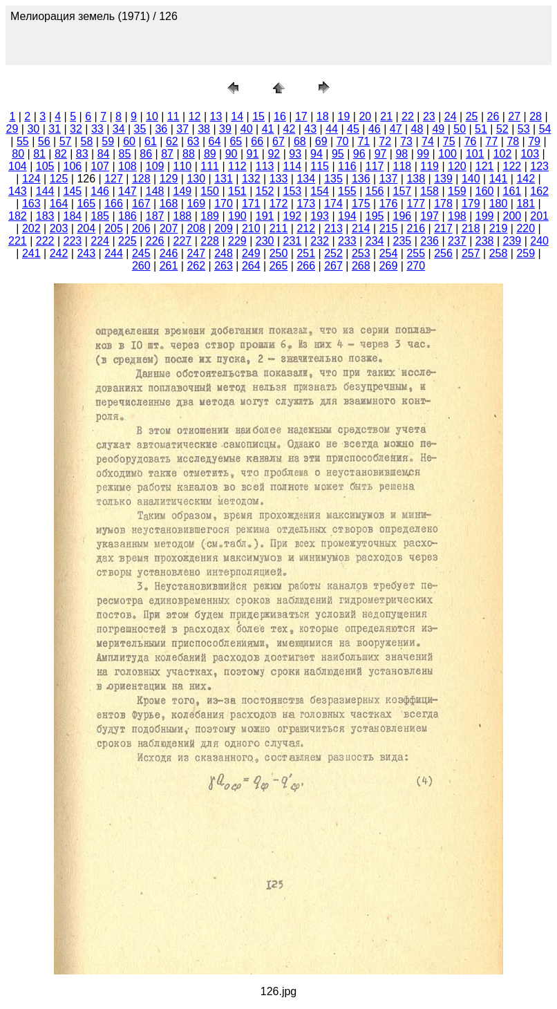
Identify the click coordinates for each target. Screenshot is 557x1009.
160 (484, 191)
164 (59, 203)
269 (388, 266)
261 (169, 266)
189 (209, 216)
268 (361, 266)
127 (113, 179)
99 (423, 154)
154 (319, 191)
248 (223, 253)
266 (305, 266)
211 (279, 228)
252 (333, 253)
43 (310, 129)
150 (209, 191)
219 (498, 228)
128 (141, 179)
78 (513, 141)
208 (196, 228)
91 (253, 154)
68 (300, 141)
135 (333, 179)
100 (447, 154)
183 (45, 216)
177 (415, 203)
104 (17, 166)
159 (457, 191)
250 (279, 253)
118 (402, 166)
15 (258, 116)
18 (323, 116)
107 (100, 166)
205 (113, 228)
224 (100, 241)
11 (173, 116)
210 (251, 228)
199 (484, 216)
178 (443, 203)
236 (429, 241)
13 (216, 116)
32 (76, 129)
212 (305, 228)
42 (289, 129)
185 (100, 216)
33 (97, 129)
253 (361, 253)
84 (103, 154)
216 (415, 228)
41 (268, 129)
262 (196, 266)
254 (388, 253)
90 (231, 154)
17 (301, 116)
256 (443, 253)
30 (33, 129)
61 (150, 141)
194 (347, 216)
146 (100, 191)
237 (457, 241)
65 (235, 141)
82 (61, 154)
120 (457, 166)
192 (292, 216)
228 (209, 241)
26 (493, 116)
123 (539, 166)
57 (65, 141)
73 (406, 141)
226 (155, 241)
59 (108, 141)
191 (265, 216)
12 (195, 116)
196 (402, 216)
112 (237, 166)
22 (408, 116)
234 (375, 241)
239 (512, 241)
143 (17, 191)
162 (539, 191)
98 (401, 154)
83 (82, 154)
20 (365, 116)
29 (12, 129)
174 (333, 203)
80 (18, 154)
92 (273, 154)
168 (169, 203)
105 (45, 166)
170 (223, 203)
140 (471, 179)
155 (347, 191)
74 (428, 141)
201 (539, 216)
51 (481, 129)
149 (182, 191)
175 (361, 203)
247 (196, 253)
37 (182, 129)
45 (353, 129)
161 (512, 191)
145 (73, 191)
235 (402, 241)
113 (265, 166)
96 (359, 154)
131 (223, 179)
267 (333, 266)
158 (429, 191)
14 (237, 116)
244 (113, 253)
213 (333, 228)
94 (316, 154)
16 (280, 116)
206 (141, 228)
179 (471, 203)
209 (223, 228)
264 (251, 266)
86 (146, 154)
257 (471, 253)
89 (210, 154)
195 (375, 216)
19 (344, 116)
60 (129, 141)
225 (127, 241)
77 (492, 141)
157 (402, 191)
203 (59, 228)
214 (361, 228)
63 (193, 141)
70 (343, 141)
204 (86, 228)
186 (127, 216)
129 (169, 179)
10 (152, 116)
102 (502, 154)
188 (182, 216)
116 (347, 166)
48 (417, 129)
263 (223, 266)
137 (388, 179)
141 (498, 179)
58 (87, 141)
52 (502, 129)
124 (31, 179)
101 (475, 154)
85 (125, 154)
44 (331, 129)
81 (39, 154)
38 (204, 129)
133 (279, 179)
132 (251, 179)
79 (534, 141)
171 (251, 203)
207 (169, 228)
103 (529, 154)
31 (54, 129)
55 (23, 141)
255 (415, 253)
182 (17, 216)
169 (196, 203)
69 (321, 141)
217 (443, 228)
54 (545, 129)
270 (415, 266)
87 (167, 154)
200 (512, 216)
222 (45, 241)
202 (31, 228)
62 (172, 141)
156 (375, 191)
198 (457, 216)
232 (319, 241)
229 (237, 241)
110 (182, 166)
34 (119, 129)
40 (246, 129)
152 (265, 191)
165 (86, 203)
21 (386, 116)
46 (374, 129)
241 (31, 253)
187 (155, 216)
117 (375, 166)
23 (429, 116)
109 (155, 166)
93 (295, 154)
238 (484, 241)
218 (471, 228)
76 (470, 141)
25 (472, 116)
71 (363, 141)
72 (385, 141)
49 (438, 129)
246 (169, 253)
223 (73, 241)
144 (45, 191)
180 (498, 203)
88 (188, 154)
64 (215, 141)
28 (535, 116)
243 (86, 253)
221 (17, 241)
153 (292, 191)
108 (127, 166)
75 (449, 141)
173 (305, 203)
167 (141, 203)
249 (251, 253)
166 (113, 203)
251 (305, 253)
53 (524, 129)
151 (237, 191)
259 (525, 253)
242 (59, 253)
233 (347, 241)
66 (257, 141)
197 (429, 216)
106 (73, 166)
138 (415, 179)
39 (225, 129)
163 (31, 203)
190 (237, 216)
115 (319, 166)
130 (196, 179)
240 (539, 241)
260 (141, 266)
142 (525, 179)
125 (59, 179)
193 (319, 216)
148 (155, 191)
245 (141, 253)
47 (396, 129)
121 (484, 166)
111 (209, 166)
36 (161, 129)
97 (381, 154)
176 (388, 203)
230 (265, 241)
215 (388, 228)
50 (459, 129)
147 (127, 191)
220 (525, 228)
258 (498, 253)
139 (443, 179)
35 (140, 129)
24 (450, 116)
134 (305, 179)
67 (278, 141)
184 (73, 216)
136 (361, 179)
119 (429, 166)
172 (279, 203)
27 (514, 116)
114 (292, 166)
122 (512, 166)
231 (292, 241)
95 (338, 154)
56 (44, 141)
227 (182, 241)
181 (525, 203)
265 (279, 266)
